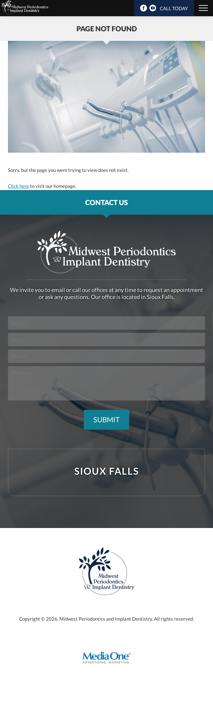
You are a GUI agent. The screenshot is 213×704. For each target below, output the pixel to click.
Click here (18, 186)
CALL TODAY (174, 8)
